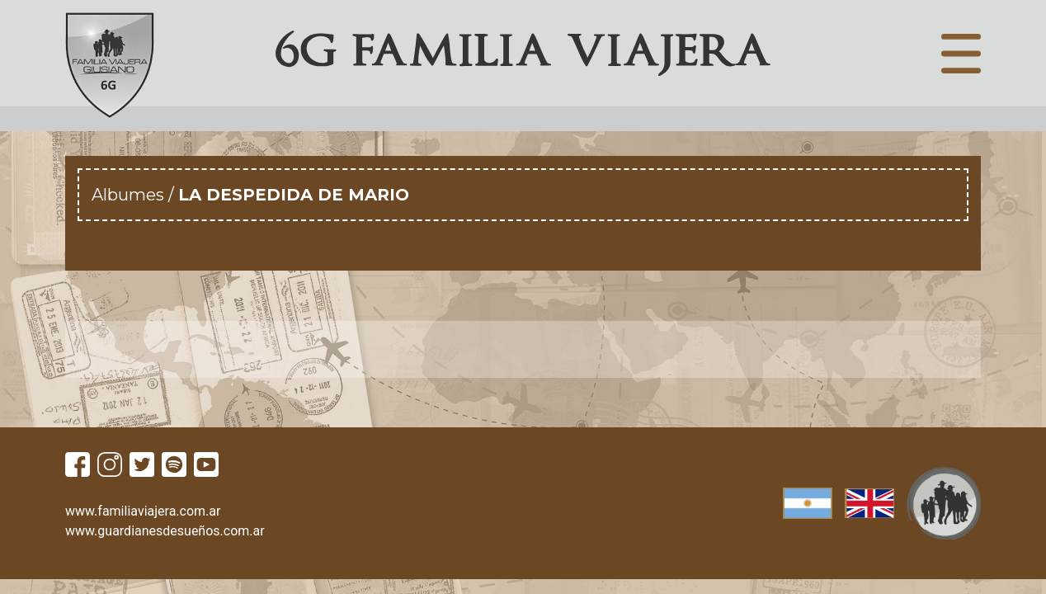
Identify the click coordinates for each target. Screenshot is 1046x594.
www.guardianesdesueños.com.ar (165, 531)
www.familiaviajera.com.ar (142, 511)
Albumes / (135, 195)
